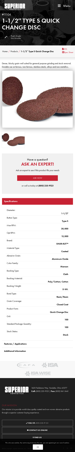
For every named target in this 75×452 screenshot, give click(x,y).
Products (14, 51)
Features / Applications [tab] (15, 343)
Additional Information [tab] (15, 351)
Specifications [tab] (10, 201)
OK (38, 447)
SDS (64, 49)
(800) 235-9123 (45, 185)
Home (5, 51)
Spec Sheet (67, 52)
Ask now (37, 178)
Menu (64, 6)
